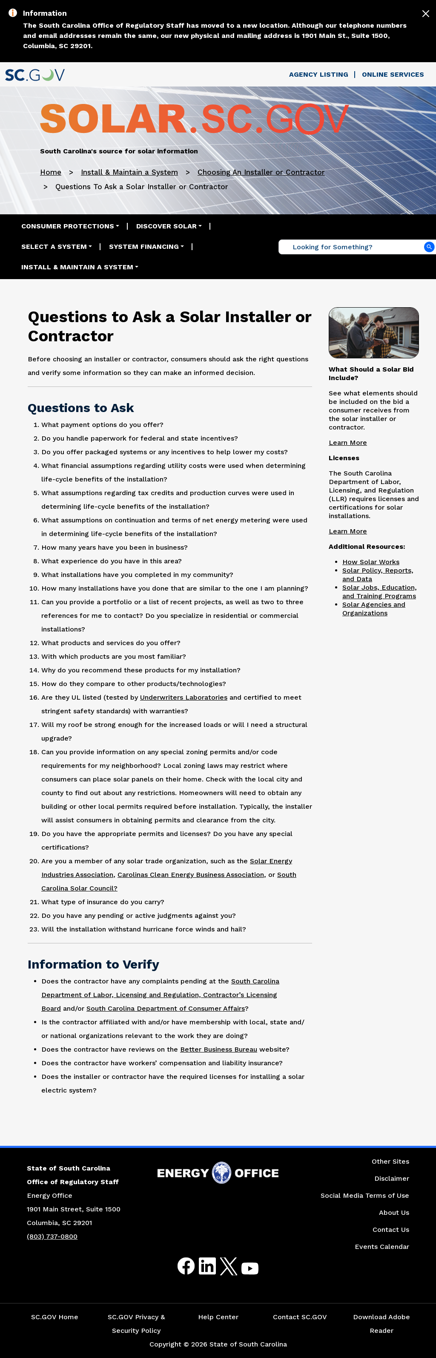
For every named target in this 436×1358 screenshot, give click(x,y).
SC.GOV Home (54, 1317)
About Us (394, 1212)
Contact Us (391, 1229)
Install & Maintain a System (129, 172)
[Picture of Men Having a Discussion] (374, 332)
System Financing (144, 246)
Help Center (218, 1317)
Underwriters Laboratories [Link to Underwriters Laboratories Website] (183, 697)
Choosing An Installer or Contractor (261, 172)
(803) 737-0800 (52, 1236)
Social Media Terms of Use (365, 1195)
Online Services (393, 74)
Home (50, 172)
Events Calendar (382, 1247)
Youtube (242, 1271)
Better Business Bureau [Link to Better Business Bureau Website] (218, 1049)
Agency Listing (318, 74)
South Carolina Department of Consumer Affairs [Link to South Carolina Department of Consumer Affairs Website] (165, 1008)
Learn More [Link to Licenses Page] (348, 531)
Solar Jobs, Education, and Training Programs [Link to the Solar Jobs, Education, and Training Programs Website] (379, 591)
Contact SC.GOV (300, 1317)
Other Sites (390, 1161)
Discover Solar (166, 226)
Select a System (54, 246)
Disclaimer (391, 1178)
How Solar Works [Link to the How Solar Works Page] (370, 562)
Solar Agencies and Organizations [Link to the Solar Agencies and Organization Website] (373, 608)
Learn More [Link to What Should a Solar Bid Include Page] (348, 442)
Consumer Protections (67, 226)
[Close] (426, 14)
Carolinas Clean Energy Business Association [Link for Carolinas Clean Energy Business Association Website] (191, 875)
